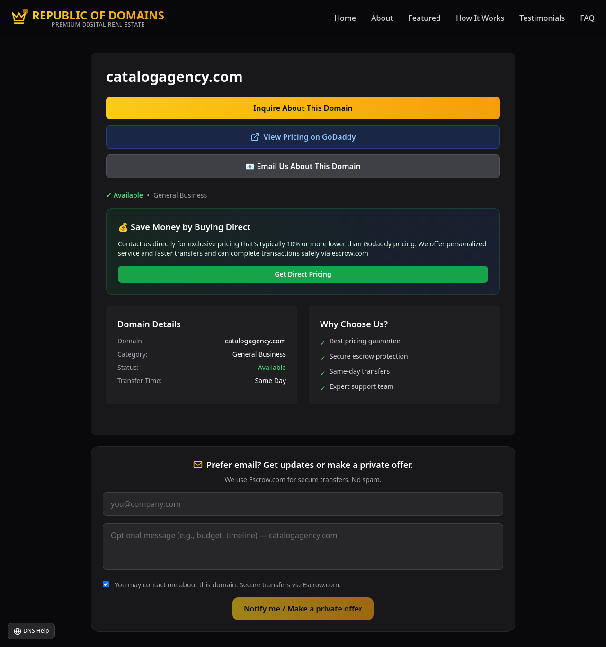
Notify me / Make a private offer (303, 608)
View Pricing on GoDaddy (303, 137)
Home (345, 18)
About (382, 18)
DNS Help (31, 631)
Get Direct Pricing (303, 274)
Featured (424, 18)
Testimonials (542, 18)
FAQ (587, 18)
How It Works (480, 18)
